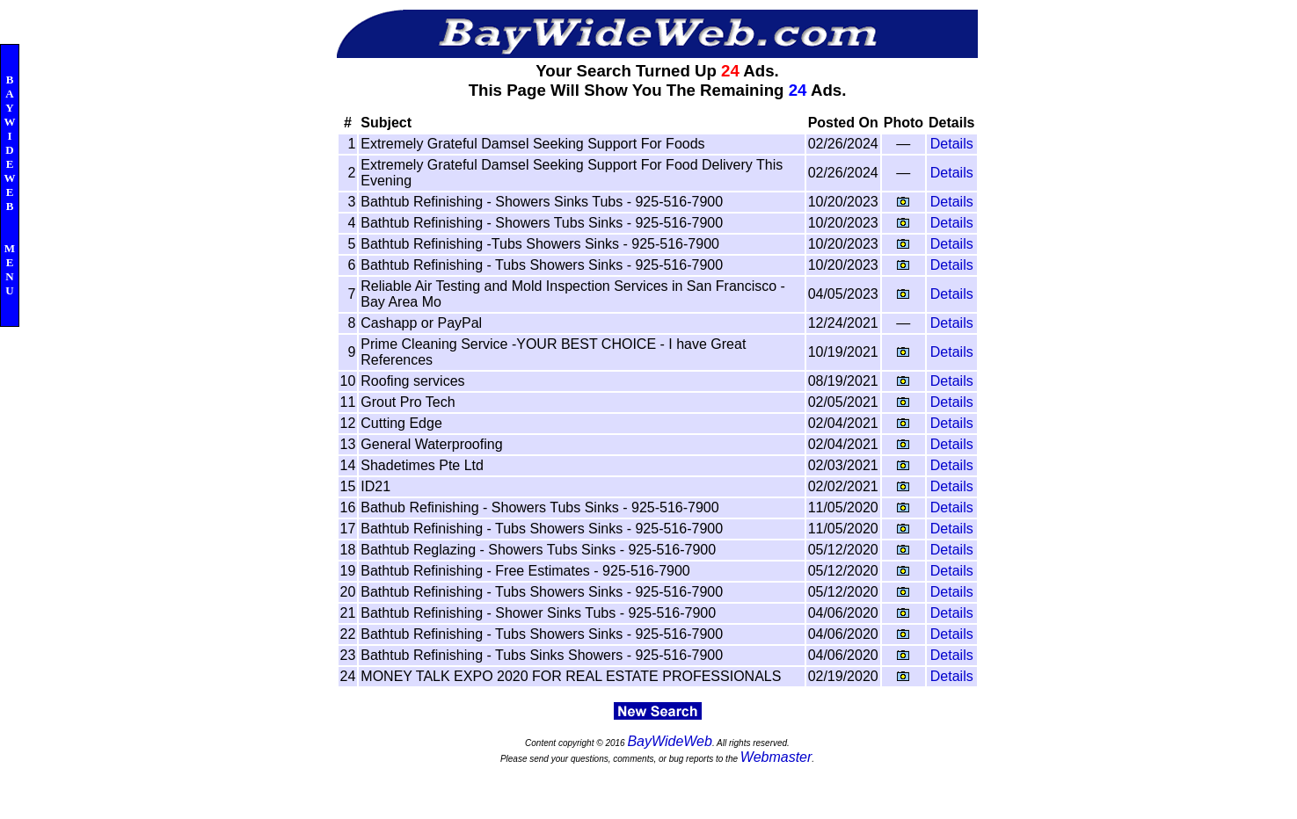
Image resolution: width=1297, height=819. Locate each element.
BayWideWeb (669, 741)
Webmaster (776, 757)
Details (951, 143)
